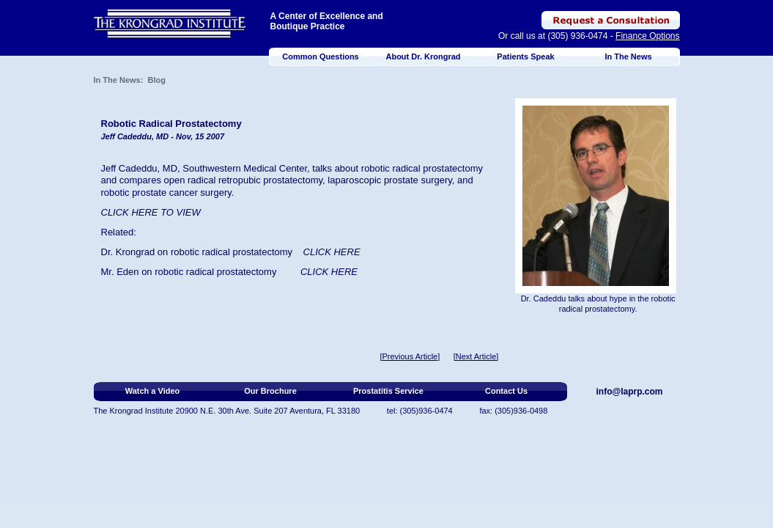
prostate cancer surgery (182, 192)
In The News (627, 56)
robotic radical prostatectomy (231, 251)
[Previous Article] (410, 356)
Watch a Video (152, 390)
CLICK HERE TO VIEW (151, 212)
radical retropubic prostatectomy (255, 180)
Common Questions (320, 56)
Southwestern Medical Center (244, 168)
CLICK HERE (329, 271)
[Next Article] (476, 356)
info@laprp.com (629, 391)
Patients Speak (525, 56)
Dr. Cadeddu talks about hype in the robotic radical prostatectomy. (598, 303)
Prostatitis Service (388, 390)
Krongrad (135, 251)
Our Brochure (270, 390)
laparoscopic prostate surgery (390, 180)
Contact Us (506, 390)
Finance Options (647, 36)
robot (166, 271)
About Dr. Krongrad (422, 56)
